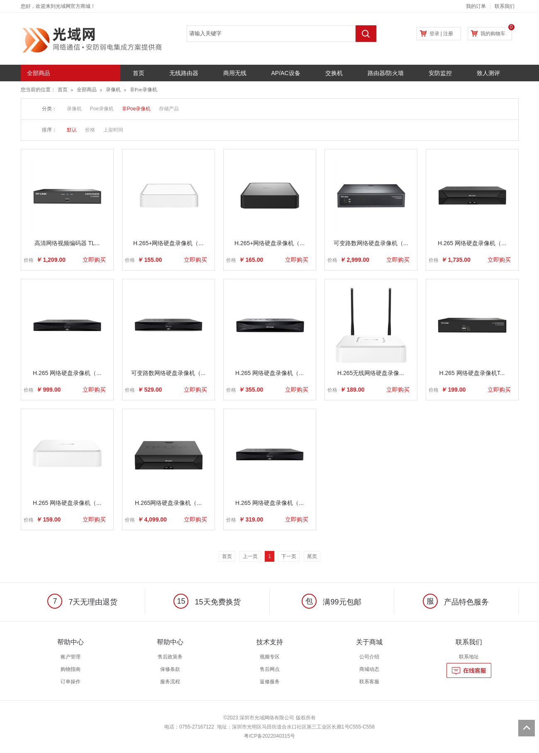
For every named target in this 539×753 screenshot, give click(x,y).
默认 (72, 130)
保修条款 (170, 669)
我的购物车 (492, 34)
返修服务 (270, 682)
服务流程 (170, 682)
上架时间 (113, 130)
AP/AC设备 (285, 73)
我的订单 (476, 6)
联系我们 (505, 6)
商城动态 (369, 669)
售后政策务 (170, 657)
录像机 (113, 90)
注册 (448, 34)
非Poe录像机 (143, 90)
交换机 (334, 73)
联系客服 (369, 682)
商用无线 (234, 73)
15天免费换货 (206, 602)
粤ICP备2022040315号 (269, 736)
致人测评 (488, 73)
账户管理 (70, 657)
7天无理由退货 (82, 602)
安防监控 (440, 73)
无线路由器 (183, 73)
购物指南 (70, 669)
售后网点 (270, 669)
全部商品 (87, 90)
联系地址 (469, 657)
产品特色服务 (456, 602)
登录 (434, 34)
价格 (90, 130)
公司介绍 (369, 657)
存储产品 (169, 109)
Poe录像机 (102, 109)
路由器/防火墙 (386, 73)
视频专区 (270, 657)
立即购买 (94, 259)
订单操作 (70, 682)
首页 (138, 73)
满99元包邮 (331, 602)
